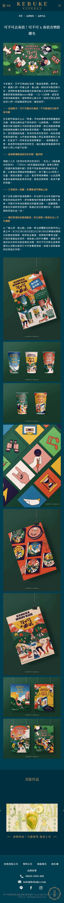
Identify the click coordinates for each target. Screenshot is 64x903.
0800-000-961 (32, 876)
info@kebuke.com (32, 882)
